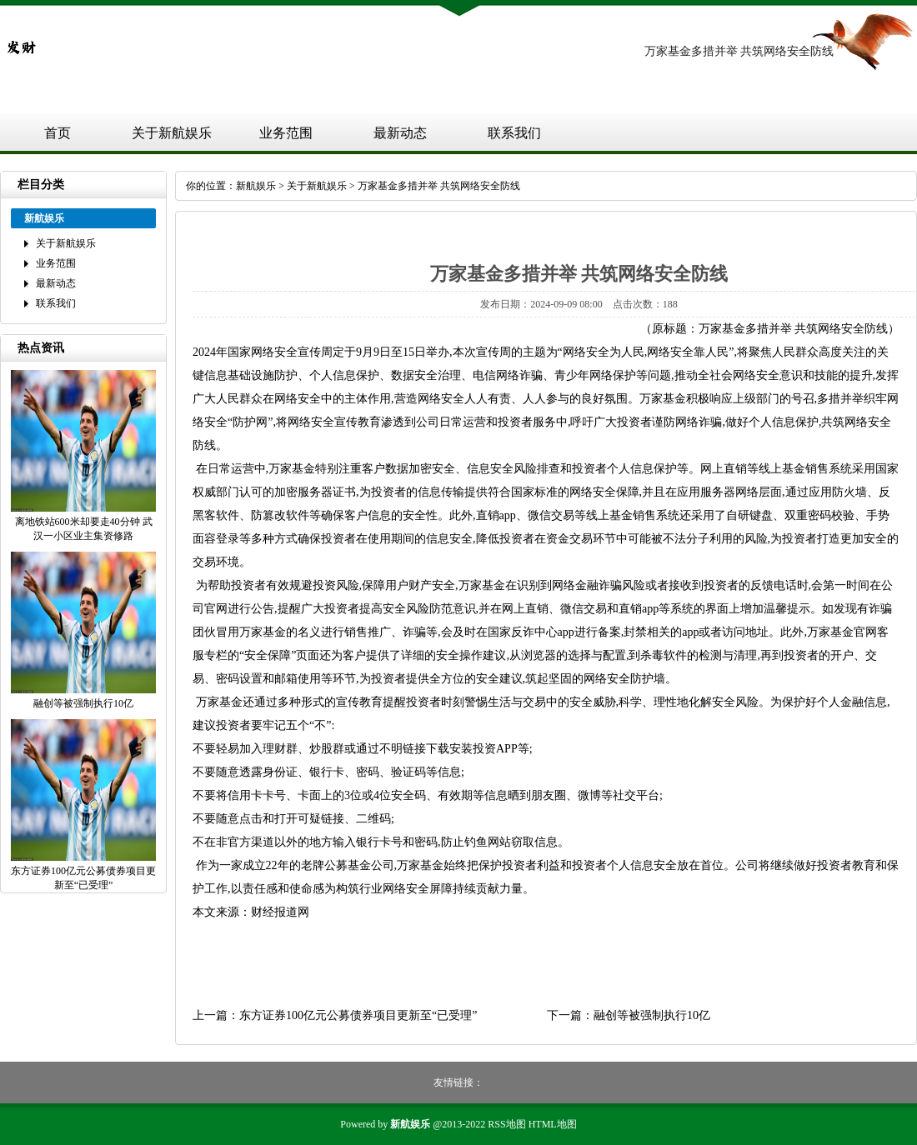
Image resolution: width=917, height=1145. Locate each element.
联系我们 (514, 133)
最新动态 (400, 133)
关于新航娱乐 (172, 133)
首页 (57, 133)
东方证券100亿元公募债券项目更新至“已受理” (358, 1015)
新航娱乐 (256, 186)
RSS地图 (506, 1124)
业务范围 (286, 133)
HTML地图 (553, 1124)
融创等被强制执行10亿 (652, 1015)
